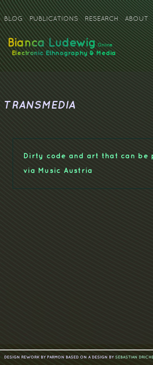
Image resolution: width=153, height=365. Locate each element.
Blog (13, 19)
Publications (53, 19)
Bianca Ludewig (63, 50)
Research (101, 19)
